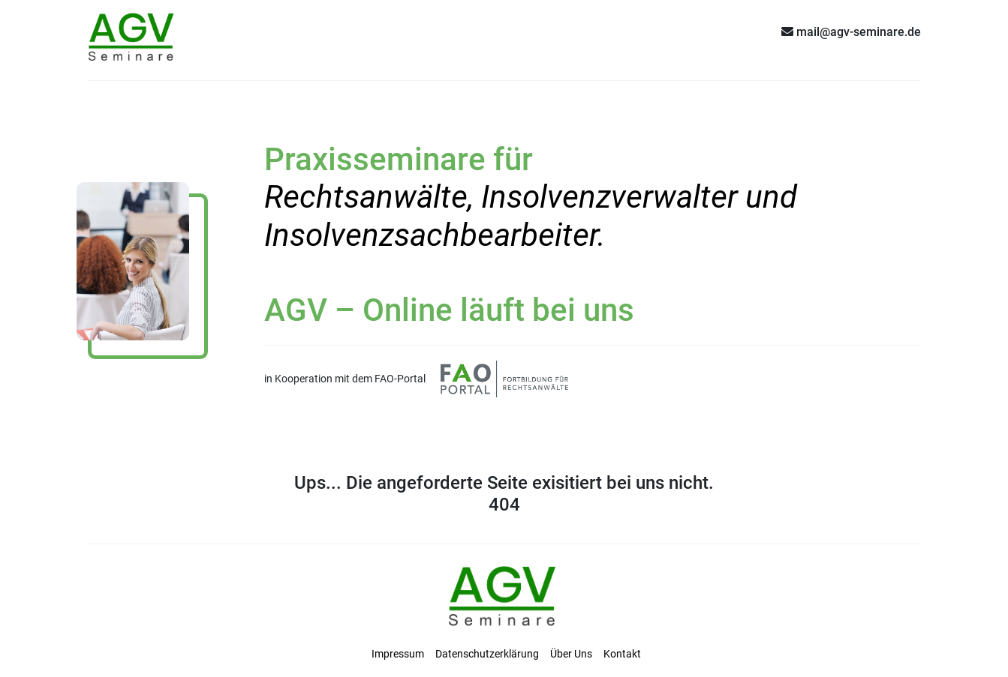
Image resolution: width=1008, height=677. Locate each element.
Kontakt (622, 654)
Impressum (398, 654)
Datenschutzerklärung (487, 654)
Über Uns (571, 654)
